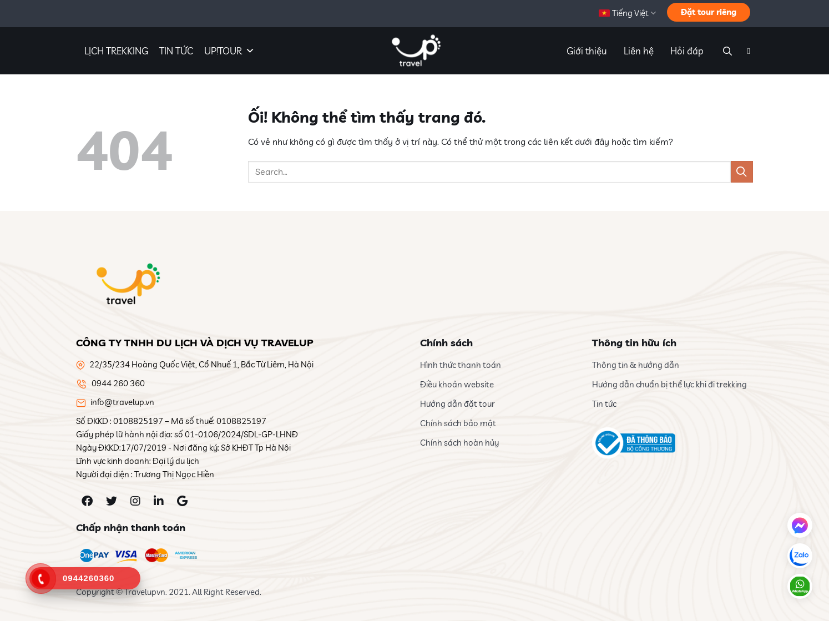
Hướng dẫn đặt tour (457, 403)
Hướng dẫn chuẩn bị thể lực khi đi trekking (669, 384)
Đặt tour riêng (708, 12)
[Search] (726, 51)
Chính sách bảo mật (458, 423)
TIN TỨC (176, 51)
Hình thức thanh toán (460, 365)
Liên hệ (639, 51)
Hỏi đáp (687, 51)
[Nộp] (742, 172)
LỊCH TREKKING (116, 51)
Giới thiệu (587, 51)
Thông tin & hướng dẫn (635, 365)
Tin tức (604, 403)
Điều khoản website (457, 384)
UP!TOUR (229, 50)
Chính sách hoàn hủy (459, 442)
